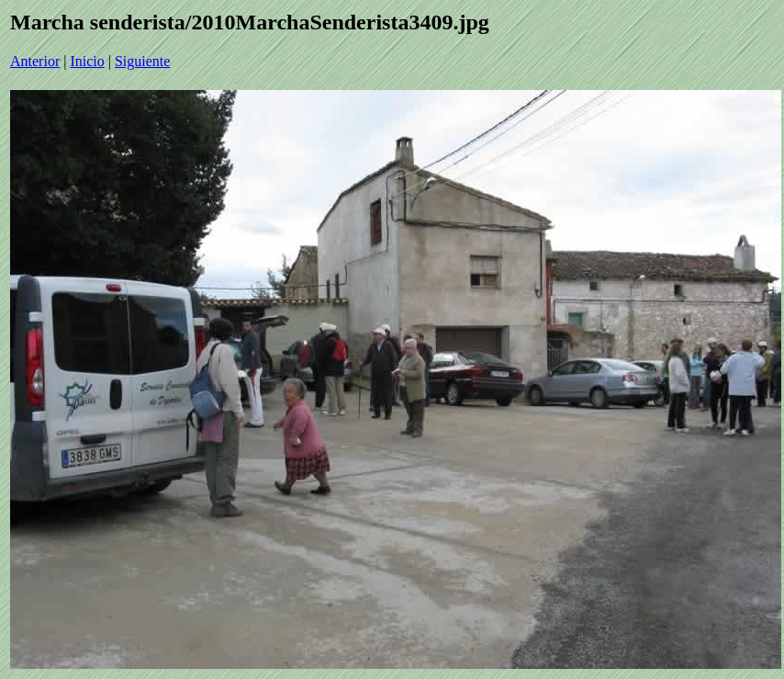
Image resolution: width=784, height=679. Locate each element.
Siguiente (142, 61)
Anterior (35, 61)
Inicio (87, 61)
